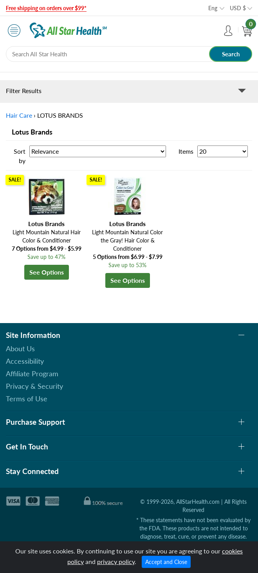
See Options (46, 272)
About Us (20, 348)
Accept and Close (166, 562)
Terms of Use (26, 398)
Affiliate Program (32, 373)
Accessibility (25, 361)
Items (186, 151)
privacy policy (116, 561)
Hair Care (19, 115)
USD (238, 8)
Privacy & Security (34, 386)
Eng (212, 8)
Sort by (19, 155)
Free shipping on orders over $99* (46, 8)
